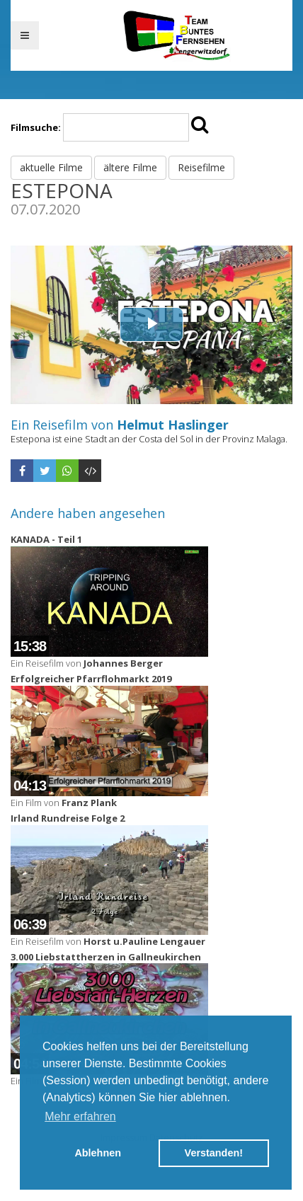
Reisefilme (201, 167)
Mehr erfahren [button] (80, 1116)
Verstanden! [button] (214, 1153)
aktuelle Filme (51, 167)
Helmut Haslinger (173, 424)
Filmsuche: (36, 127)
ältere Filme (130, 167)
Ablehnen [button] (97, 1153)
